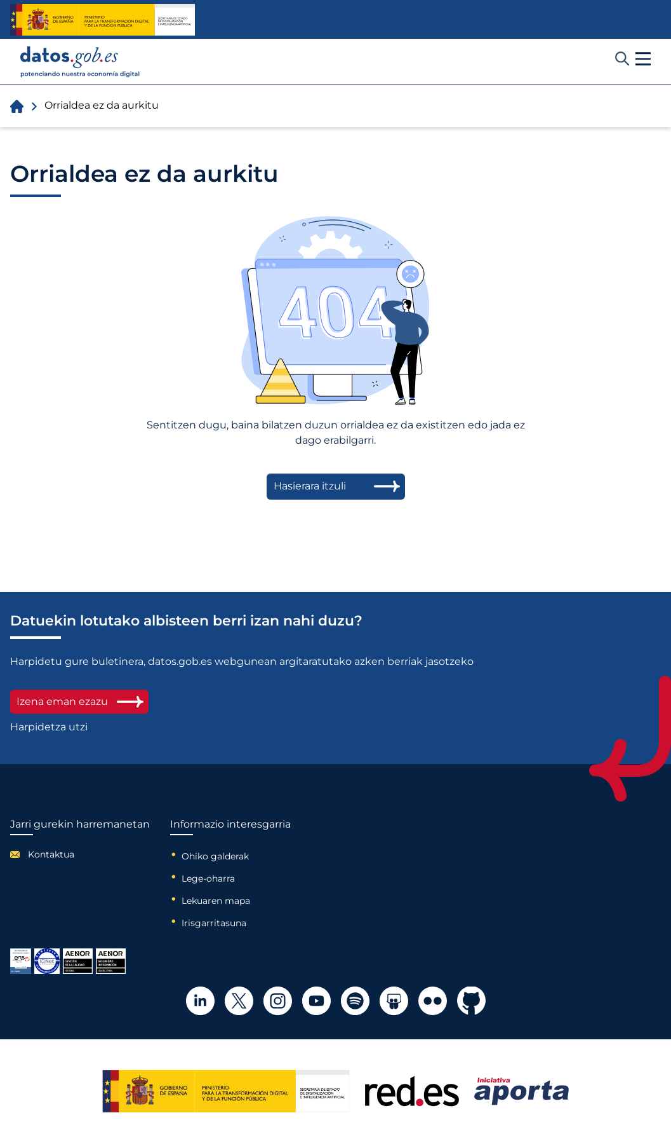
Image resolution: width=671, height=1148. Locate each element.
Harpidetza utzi (49, 727)
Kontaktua (51, 854)
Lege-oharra (208, 878)
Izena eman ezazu (79, 701)
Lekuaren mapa (216, 900)
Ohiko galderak (215, 856)
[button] (643, 59)
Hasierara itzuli (310, 486)
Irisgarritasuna (214, 923)
